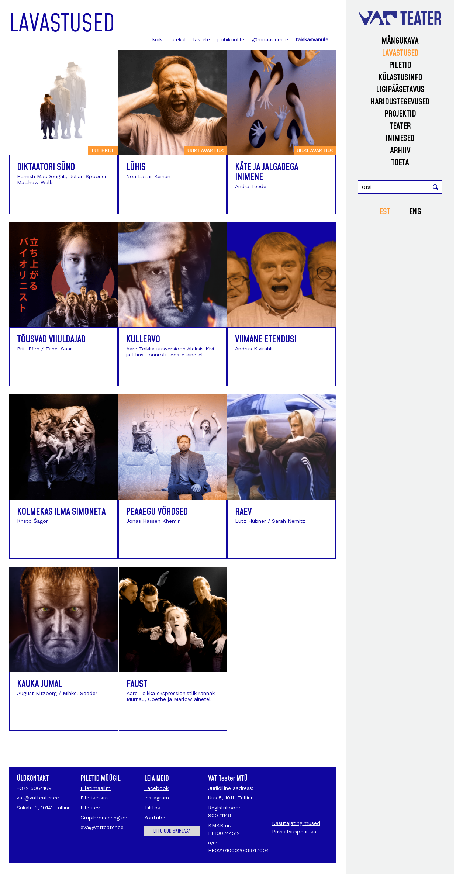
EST (385, 212)
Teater (400, 126)
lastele (201, 39)
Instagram (156, 798)
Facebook (156, 788)
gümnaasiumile (270, 39)
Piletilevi (90, 808)
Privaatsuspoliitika (294, 832)
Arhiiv (400, 150)
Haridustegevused (399, 102)
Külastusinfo (400, 77)
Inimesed (400, 138)
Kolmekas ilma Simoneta (61, 512)
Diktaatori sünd (46, 167)
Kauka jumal (39, 684)
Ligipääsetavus (400, 90)
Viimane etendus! (265, 340)
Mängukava (399, 41)
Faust (137, 684)
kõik (157, 39)
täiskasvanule (312, 39)
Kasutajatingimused (296, 823)
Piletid (400, 65)
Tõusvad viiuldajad (51, 340)
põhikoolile (230, 39)
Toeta (400, 163)
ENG (415, 212)
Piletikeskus (94, 798)
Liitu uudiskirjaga (171, 831)
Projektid (400, 114)
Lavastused (400, 53)
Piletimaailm (95, 788)
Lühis (135, 167)
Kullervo (143, 340)
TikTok (152, 808)
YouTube (154, 818)
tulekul (177, 39)
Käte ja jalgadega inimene (266, 172)
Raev (243, 512)
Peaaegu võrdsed (157, 512)
